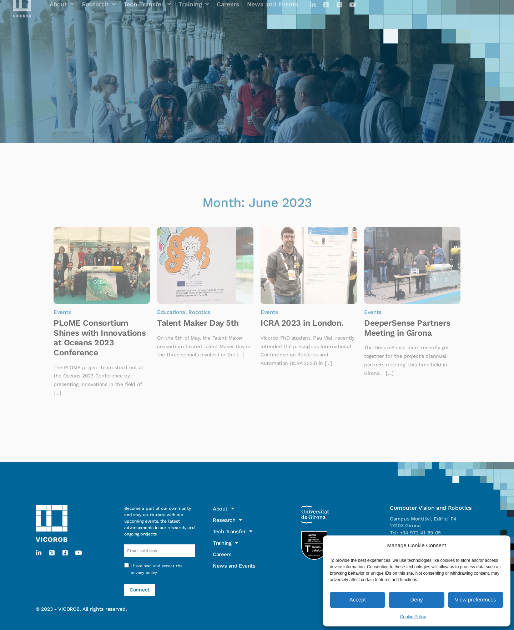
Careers (222, 554)
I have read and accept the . (156, 569)
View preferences (476, 599)
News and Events (234, 566)
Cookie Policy (413, 616)
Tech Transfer (233, 531)
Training (225, 543)
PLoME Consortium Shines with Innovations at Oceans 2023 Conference (100, 337)
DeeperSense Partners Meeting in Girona (407, 328)
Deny (416, 599)
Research (227, 520)
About (223, 508)
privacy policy (144, 572)
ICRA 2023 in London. (302, 323)
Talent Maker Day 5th (198, 323)
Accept (357, 599)
